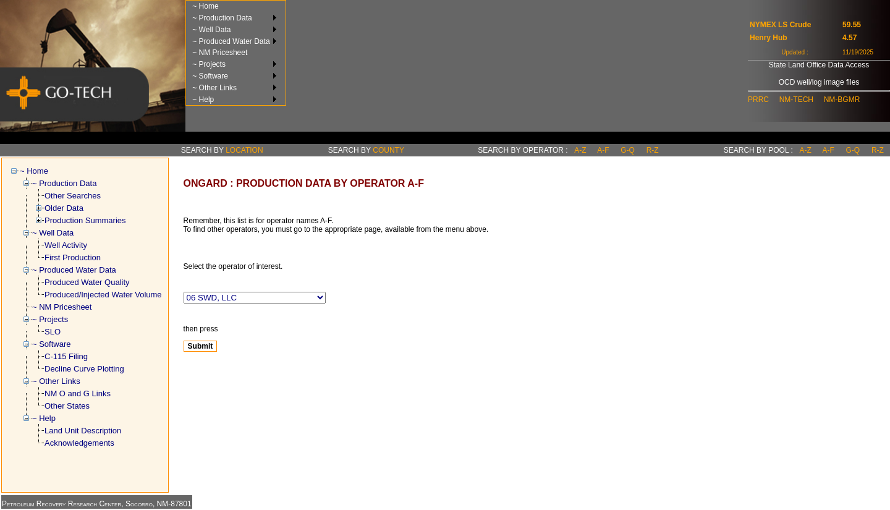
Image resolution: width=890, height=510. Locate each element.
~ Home (205, 6)
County (388, 150)
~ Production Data (222, 18)
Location (244, 150)
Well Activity (65, 245)
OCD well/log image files (819, 82)
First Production (72, 257)
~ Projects (209, 64)
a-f (603, 150)
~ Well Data (211, 29)
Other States (67, 405)
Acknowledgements (79, 443)
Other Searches (72, 195)
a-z (580, 150)
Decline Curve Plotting (84, 368)
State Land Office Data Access (819, 65)
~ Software (210, 76)
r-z (652, 150)
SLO (52, 331)
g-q (628, 150)
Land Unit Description (82, 430)
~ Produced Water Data (230, 41)
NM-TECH (796, 99)
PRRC (758, 99)
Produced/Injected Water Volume (103, 294)
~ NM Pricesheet (219, 52)
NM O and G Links (77, 393)
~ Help (203, 99)
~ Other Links (214, 87)
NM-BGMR (842, 99)
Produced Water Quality (87, 282)
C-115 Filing (66, 356)
